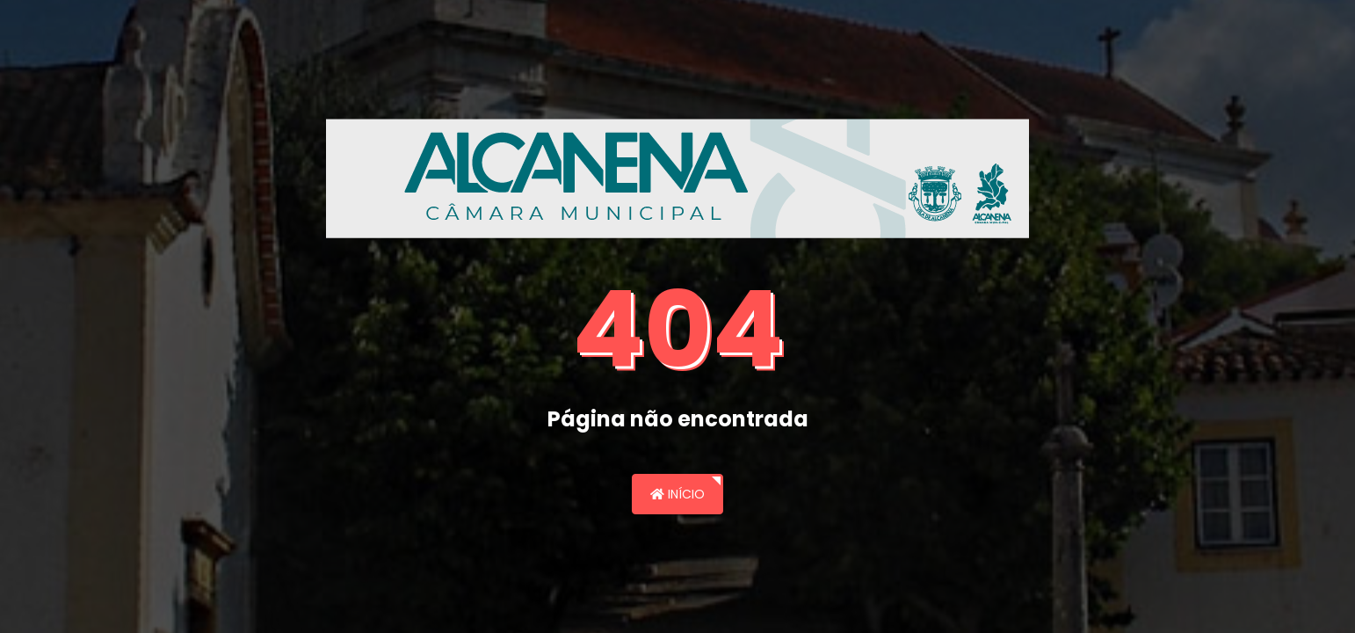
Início (677, 494)
